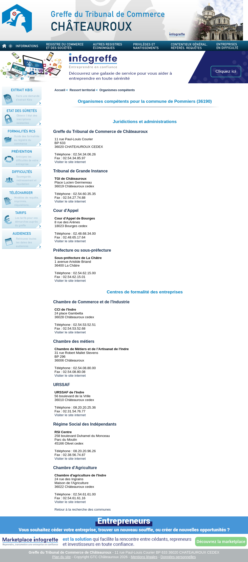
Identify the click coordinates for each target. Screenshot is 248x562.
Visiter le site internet (70, 162)
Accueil (59, 90)
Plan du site (61, 557)
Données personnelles (178, 557)
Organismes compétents (117, 90)
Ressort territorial (82, 90)
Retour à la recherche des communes (82, 509)
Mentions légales (144, 557)
